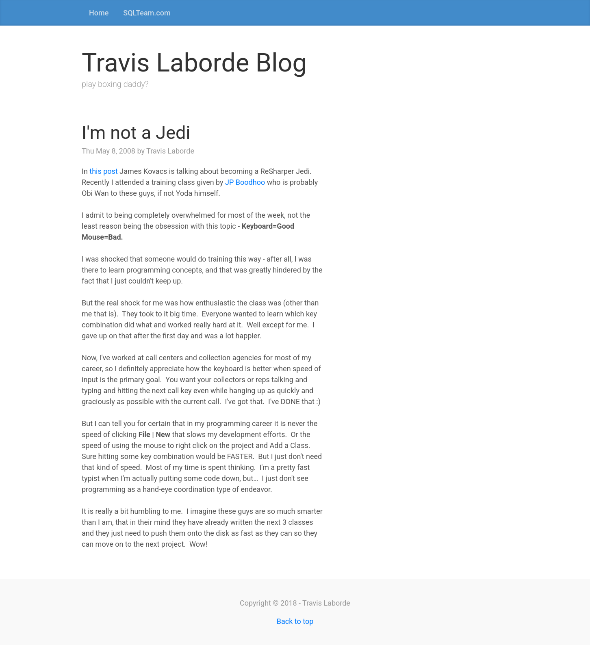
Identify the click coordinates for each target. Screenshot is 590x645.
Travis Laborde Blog (194, 63)
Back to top (295, 621)
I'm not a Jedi (136, 132)
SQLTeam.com (146, 13)
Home (98, 13)
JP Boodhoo (245, 182)
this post (103, 171)
